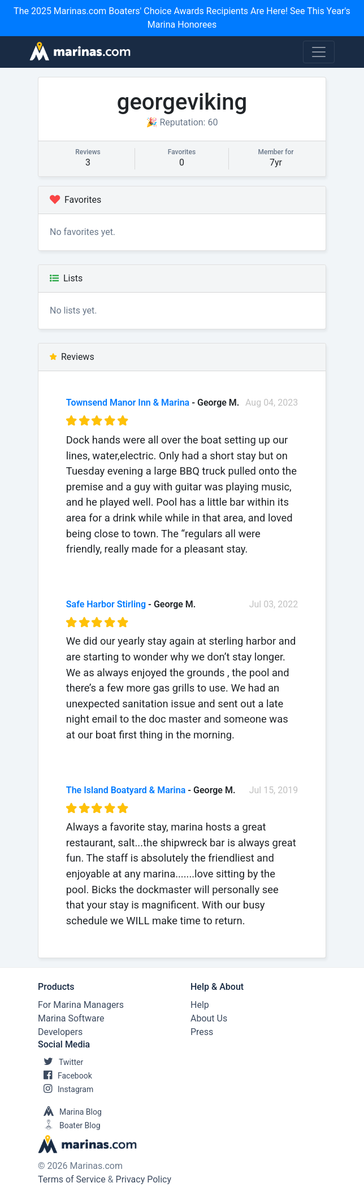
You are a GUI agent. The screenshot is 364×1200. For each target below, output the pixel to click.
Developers (60, 1032)
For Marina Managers (81, 1004)
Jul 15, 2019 (273, 790)
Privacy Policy (144, 1179)
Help (199, 1004)
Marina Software (71, 1018)
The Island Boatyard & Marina (125, 790)
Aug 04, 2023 (271, 402)
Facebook (65, 1075)
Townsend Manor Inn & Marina (127, 402)
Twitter (60, 1062)
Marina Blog (70, 1111)
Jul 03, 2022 (273, 604)
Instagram (65, 1089)
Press (201, 1032)
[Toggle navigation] (319, 52)
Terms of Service (72, 1179)
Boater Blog (69, 1125)
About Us (208, 1018)
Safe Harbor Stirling (106, 604)
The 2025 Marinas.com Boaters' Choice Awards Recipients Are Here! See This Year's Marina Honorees (182, 18)
